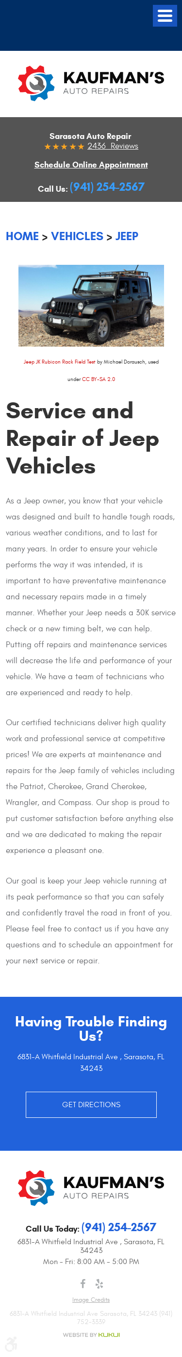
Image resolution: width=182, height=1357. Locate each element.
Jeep (127, 236)
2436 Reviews (112, 146)
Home (22, 236)
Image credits (91, 1300)
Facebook (83, 1284)
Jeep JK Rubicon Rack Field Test (60, 362)
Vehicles (77, 236)
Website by (91, 1335)
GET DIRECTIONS (91, 1104)
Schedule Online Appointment (91, 165)
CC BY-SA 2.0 (98, 379)
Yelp (99, 1284)
